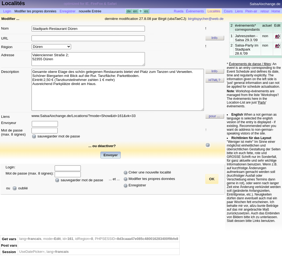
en (135, 11)
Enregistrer (68, 11)
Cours (228, 11)
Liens (239, 11)
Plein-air (251, 11)
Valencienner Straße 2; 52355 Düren (88, 59)
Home (275, 11)
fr (141, 11)
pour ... (214, 116)
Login (7, 11)
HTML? (214, 80)
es (146, 11)
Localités (214, 11)
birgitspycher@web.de (206, 19)
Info (214, 38)
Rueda (178, 11)
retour (264, 11)
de (129, 11)
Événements (195, 11)
